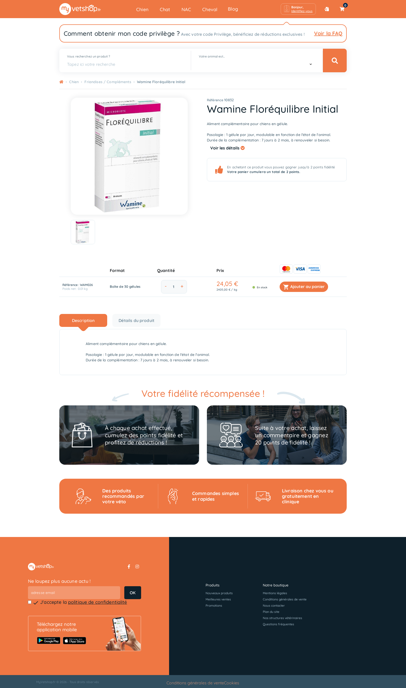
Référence (215, 100)
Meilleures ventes (218, 599)
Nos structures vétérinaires (282, 618)
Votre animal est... (212, 56)
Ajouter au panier (304, 287)
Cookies (231, 682)
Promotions (214, 605)
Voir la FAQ (328, 33)
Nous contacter (274, 605)
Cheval (209, 9)
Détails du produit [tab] (136, 320)
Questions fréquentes (278, 624)
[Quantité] (173, 286)
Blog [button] (233, 9)
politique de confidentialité (97, 602)
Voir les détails (227, 147)
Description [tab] (83, 320)
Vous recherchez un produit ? (88, 56)
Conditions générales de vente (285, 599)
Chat (165, 9)
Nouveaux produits (219, 593)
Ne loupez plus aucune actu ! (59, 581)
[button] (298, 9)
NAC (186, 9)
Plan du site (271, 612)
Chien (142, 9)
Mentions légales (275, 593)
